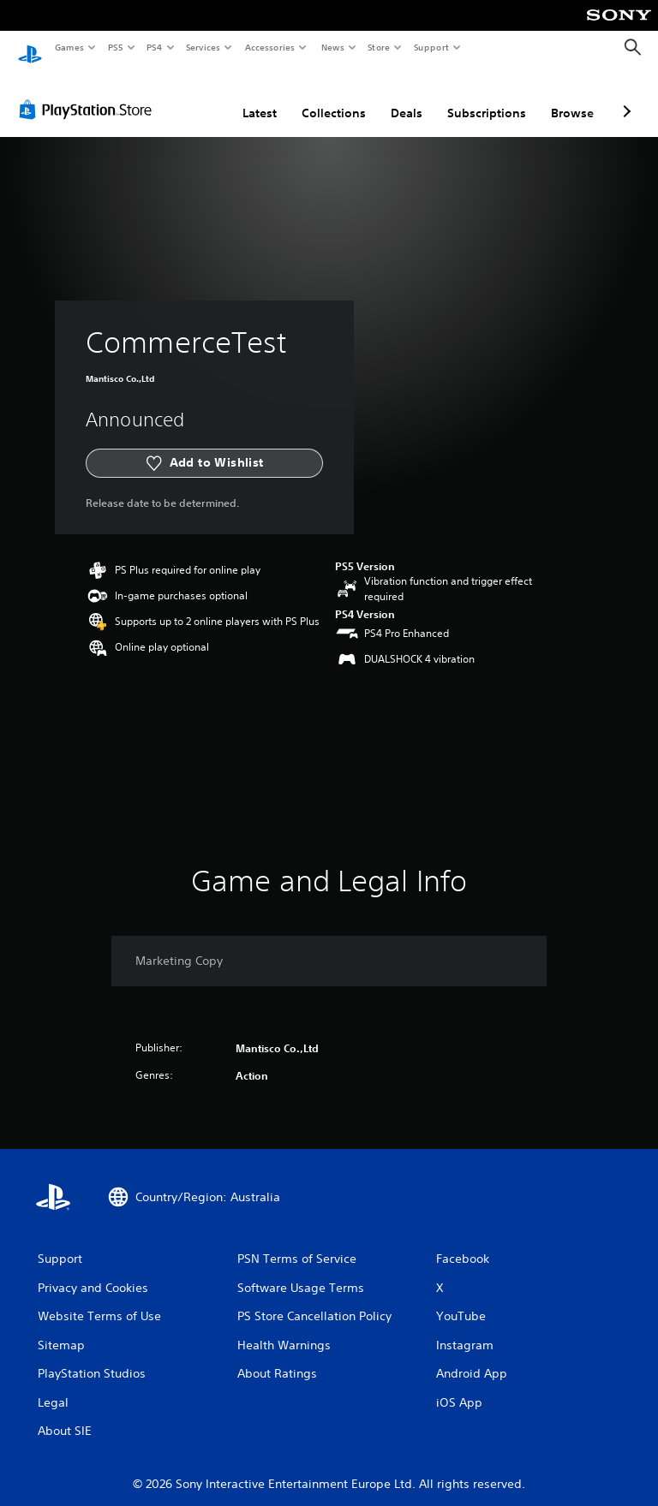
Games (68, 47)
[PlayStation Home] (30, 48)
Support (431, 47)
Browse (572, 96)
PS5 (115, 47)
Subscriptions (486, 96)
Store (379, 47)
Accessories (270, 47)
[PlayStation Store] (89, 93)
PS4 (154, 47)
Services (203, 47)
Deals (406, 96)
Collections (334, 96)
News (332, 47)
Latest (259, 96)
